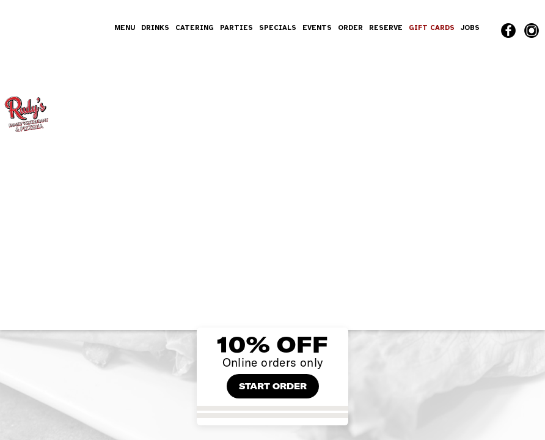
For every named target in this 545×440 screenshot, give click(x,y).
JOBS (470, 27)
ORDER (350, 27)
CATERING (194, 27)
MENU (124, 27)
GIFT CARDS (432, 27)
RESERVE (386, 27)
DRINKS (155, 27)
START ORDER (273, 386)
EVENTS (317, 27)
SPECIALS (277, 27)
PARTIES (236, 27)
